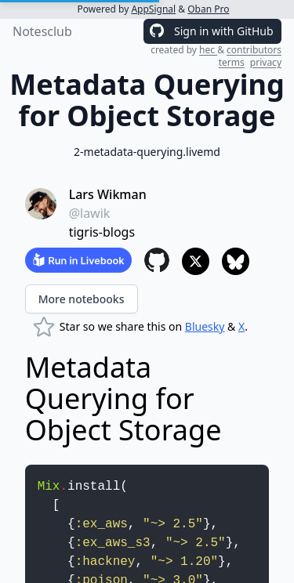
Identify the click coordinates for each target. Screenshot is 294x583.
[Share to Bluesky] (235, 261)
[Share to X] (195, 261)
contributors (254, 49)
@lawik (90, 213)
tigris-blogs (102, 232)
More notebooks (81, 299)
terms (232, 62)
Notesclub (42, 31)
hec (208, 49)
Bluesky (205, 326)
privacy (265, 62)
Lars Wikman (108, 194)
